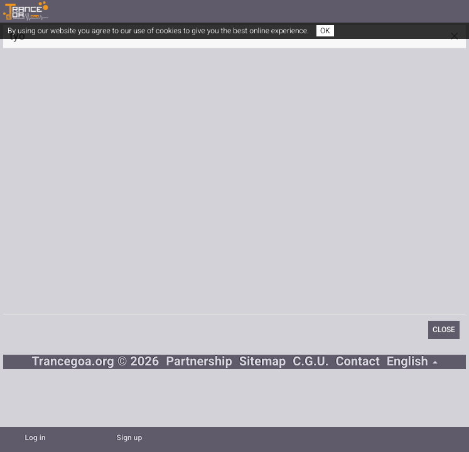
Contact (357, 362)
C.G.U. (310, 362)
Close (444, 329)
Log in (34, 438)
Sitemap (262, 362)
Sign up (130, 438)
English (412, 362)
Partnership (199, 362)
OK (325, 30)
